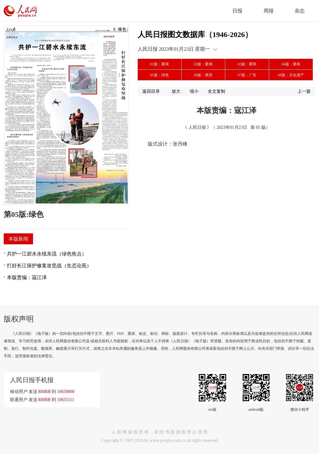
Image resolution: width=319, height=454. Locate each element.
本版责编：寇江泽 (27, 277)
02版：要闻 (203, 64)
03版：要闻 (247, 64)
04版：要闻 (291, 64)
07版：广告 (247, 75)
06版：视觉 (203, 75)
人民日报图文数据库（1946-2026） (195, 34)
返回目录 (151, 91)
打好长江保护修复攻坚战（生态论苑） (49, 265)
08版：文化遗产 (291, 75)
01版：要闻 (159, 64)
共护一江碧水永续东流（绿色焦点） (47, 253)
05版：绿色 (159, 75)
